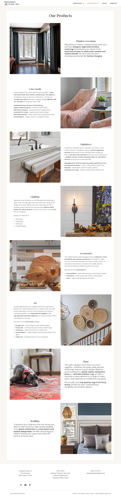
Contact (113, 3)
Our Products (93, 3)
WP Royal (22, 493)
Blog (104, 3)
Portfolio (77, 3)
